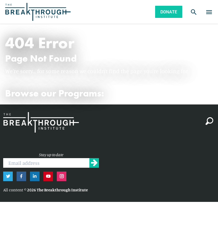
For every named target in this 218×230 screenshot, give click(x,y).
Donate (168, 11)
